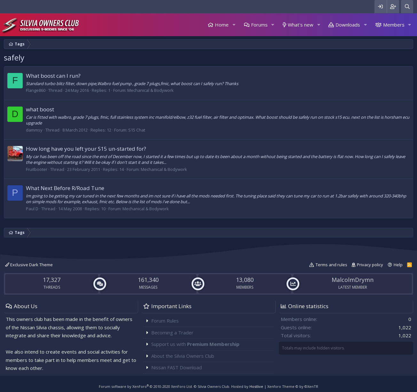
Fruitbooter (36, 169)
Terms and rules (331, 265)
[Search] (407, 6)
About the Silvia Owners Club (182, 356)
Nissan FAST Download (176, 367)
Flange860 (35, 90)
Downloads (347, 24)
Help (398, 265)
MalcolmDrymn (353, 280)
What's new (300, 24)
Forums (259, 24)
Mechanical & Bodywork (150, 90)
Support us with (195, 344)
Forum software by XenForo (146, 386)
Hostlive (256, 386)
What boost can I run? (53, 75)
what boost (40, 109)
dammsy (34, 130)
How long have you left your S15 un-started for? (86, 148)
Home (222, 24)
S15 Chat (136, 130)
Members (394, 24)
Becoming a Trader (172, 332)
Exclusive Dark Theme (29, 265)
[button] (233, 24)
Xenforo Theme (292, 386)
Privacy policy (370, 265)
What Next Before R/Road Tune (65, 188)
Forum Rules (165, 320)
